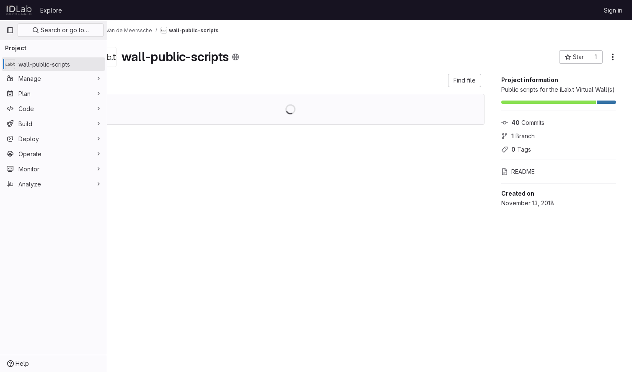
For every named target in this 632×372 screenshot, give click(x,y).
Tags (519, 149)
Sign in (613, 10)
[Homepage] (19, 10)
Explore (51, 10)
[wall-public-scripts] (53, 64)
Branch (520, 136)
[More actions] (615, 57)
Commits (525, 122)
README (520, 171)
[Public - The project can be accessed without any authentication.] (256, 57)
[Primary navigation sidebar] (10, 30)
